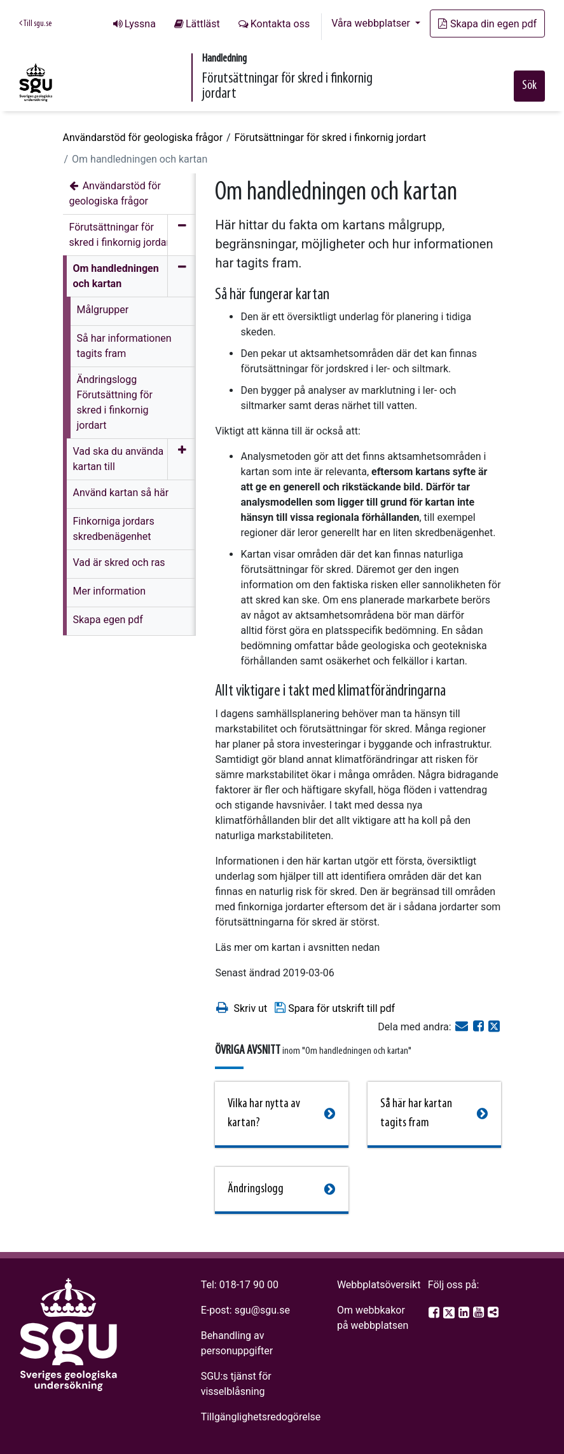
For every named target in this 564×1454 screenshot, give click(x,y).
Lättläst (203, 24)
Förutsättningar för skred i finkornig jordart (330, 137)
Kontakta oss (280, 24)
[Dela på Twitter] (494, 1027)
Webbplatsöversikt (379, 1285)
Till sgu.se (35, 23)
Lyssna (140, 24)
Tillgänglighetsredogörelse (261, 1417)
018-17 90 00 (249, 1285)
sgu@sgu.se (262, 1310)
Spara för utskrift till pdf (334, 1007)
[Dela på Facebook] (480, 1027)
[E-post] (463, 1027)
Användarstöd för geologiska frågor (143, 137)
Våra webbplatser (372, 23)
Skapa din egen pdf (487, 24)
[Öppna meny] (181, 459)
